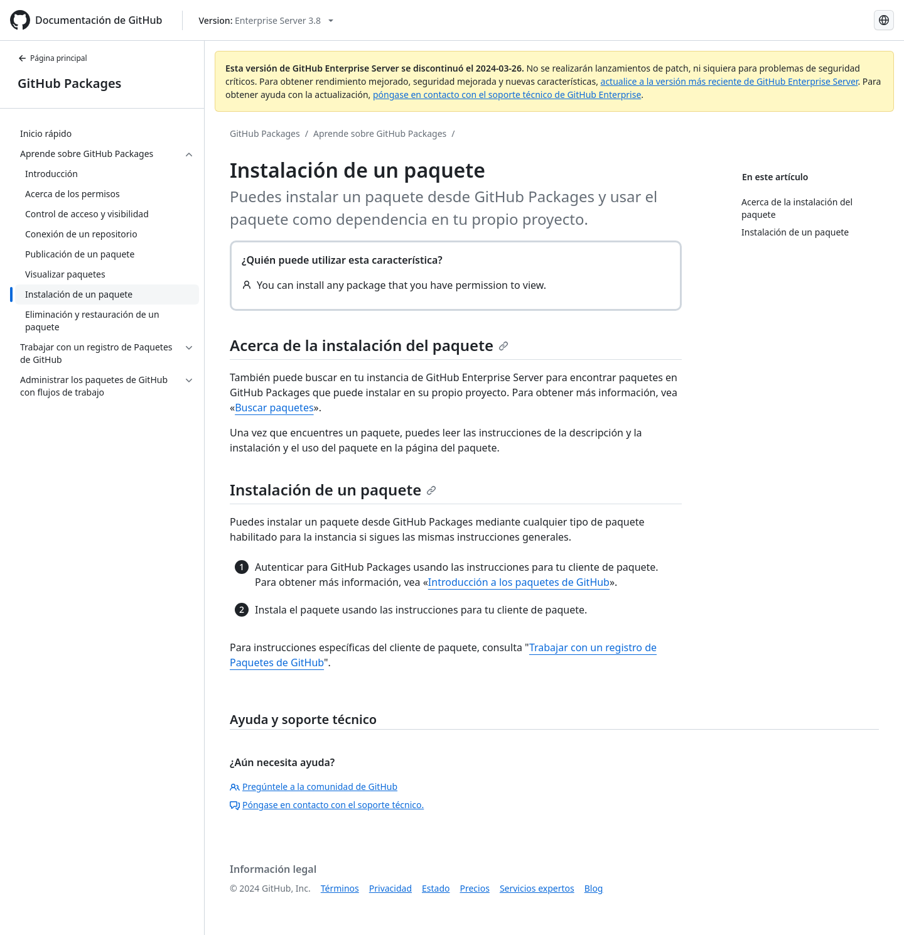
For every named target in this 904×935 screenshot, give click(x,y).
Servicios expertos (537, 888)
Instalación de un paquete (333, 489)
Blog (593, 888)
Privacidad (390, 888)
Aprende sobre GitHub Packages (379, 133)
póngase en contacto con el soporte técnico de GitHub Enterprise (507, 94)
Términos (340, 888)
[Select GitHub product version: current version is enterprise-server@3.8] (266, 20)
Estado (435, 888)
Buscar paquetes (274, 407)
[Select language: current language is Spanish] (884, 20)
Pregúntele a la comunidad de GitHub (313, 786)
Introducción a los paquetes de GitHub (519, 582)
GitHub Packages (69, 83)
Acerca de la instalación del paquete (369, 345)
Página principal (52, 58)
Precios (475, 888)
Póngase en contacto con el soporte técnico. (327, 805)
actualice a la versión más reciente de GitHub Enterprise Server (729, 81)
